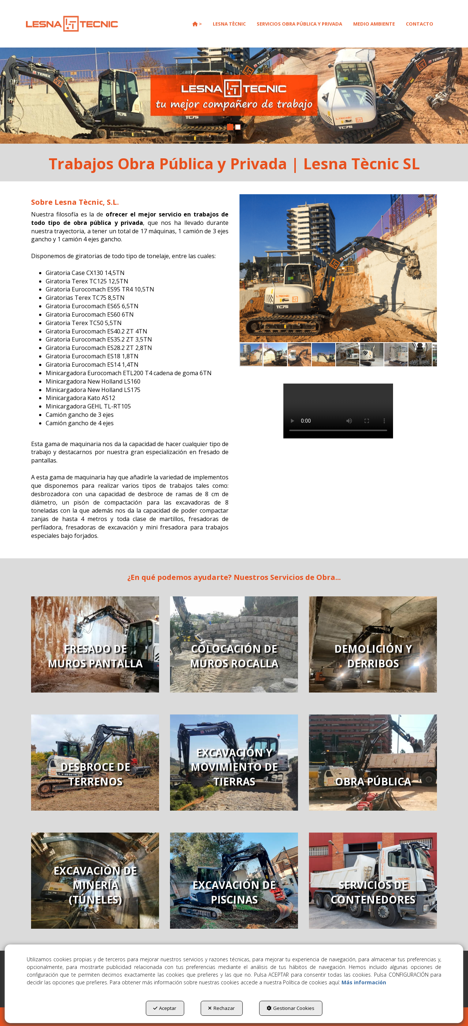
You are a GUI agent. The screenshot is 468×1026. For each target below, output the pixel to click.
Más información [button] (363, 982)
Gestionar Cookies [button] (290, 1008)
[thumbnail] (95, 644)
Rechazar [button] (221, 1008)
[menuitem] (197, 24)
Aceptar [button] (164, 1008)
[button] (72, 24)
